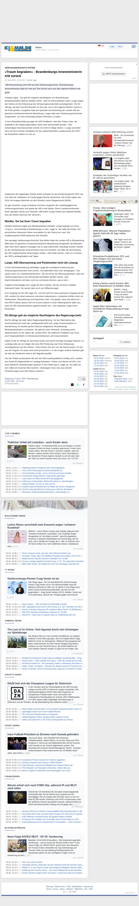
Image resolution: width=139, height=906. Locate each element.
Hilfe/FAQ (78, 889)
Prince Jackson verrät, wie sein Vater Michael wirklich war (46, 553)
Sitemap (49, 886)
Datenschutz (60, 886)
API (85, 889)
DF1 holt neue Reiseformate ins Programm (40, 714)
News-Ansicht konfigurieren (125, 387)
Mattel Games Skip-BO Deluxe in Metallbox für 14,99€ (45, 559)
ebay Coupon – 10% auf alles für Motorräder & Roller (44, 604)
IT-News (10, 569)
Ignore (126, 389)
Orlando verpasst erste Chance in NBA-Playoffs (42, 762)
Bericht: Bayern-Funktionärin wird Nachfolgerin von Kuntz (46, 771)
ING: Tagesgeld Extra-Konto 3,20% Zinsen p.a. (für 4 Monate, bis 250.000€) (54, 607)
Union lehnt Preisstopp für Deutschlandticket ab (42, 470)
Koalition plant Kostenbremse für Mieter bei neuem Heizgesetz (48, 487)
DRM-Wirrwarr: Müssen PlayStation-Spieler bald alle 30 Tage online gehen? (112, 233)
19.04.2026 (119, 358)
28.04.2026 (99, 363)
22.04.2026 (99, 381)
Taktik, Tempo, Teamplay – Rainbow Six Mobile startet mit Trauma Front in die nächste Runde (61, 666)
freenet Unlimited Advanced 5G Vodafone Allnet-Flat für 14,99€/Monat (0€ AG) (55, 609)
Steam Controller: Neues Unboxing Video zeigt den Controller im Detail (52, 669)
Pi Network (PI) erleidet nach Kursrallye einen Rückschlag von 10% (50, 819)
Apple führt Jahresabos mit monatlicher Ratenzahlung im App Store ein (111, 309)
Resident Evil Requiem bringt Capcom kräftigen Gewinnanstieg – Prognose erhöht (56, 658)
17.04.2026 (119, 363)
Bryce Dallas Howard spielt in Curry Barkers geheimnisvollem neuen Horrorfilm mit (56, 709)
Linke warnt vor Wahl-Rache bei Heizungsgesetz (42, 479)
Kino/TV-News (13, 674)
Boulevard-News (15, 516)
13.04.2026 (119, 373)
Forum (55, 889)
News (62, 889)
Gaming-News (13, 620)
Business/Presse (15, 827)
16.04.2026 (119, 365)
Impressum (88, 886)
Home (48, 889)
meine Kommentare (115, 389)
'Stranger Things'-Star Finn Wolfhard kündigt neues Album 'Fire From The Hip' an (56, 556)
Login (112, 46)
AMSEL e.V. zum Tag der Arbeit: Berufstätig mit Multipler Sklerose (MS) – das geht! (57, 867)
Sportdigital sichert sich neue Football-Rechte (41, 712)
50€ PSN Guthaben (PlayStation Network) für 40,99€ (44, 612)
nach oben (129, 892)
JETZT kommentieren (113, 73)
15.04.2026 (119, 368)
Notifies (133, 389)
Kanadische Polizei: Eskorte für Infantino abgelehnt (43, 760)
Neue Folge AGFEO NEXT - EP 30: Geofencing (35, 836)
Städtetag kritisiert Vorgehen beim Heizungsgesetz (43, 468)
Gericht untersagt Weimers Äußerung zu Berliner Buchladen (47, 489)
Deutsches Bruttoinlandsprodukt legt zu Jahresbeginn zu (46, 492)
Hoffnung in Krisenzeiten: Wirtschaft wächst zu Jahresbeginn (47, 481)
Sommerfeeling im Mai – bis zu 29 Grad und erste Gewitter (46, 473)
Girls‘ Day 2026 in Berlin (32, 862)
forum (134, 78)
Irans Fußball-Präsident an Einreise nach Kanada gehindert (43, 734)
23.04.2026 (99, 379)
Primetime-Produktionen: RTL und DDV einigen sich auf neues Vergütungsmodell (111, 259)
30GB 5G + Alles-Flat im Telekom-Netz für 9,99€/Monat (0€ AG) (49, 615)
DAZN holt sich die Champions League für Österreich (39, 683)
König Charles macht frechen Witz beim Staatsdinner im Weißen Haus (111, 284)
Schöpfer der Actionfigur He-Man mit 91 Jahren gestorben (112, 176)
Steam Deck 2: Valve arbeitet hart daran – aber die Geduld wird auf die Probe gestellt (58, 661)
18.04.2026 (119, 361)
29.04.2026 (99, 361)
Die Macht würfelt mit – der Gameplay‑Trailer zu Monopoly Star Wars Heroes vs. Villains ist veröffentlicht (66, 663)
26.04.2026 (99, 371)
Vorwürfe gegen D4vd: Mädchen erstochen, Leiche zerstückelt (110, 153)
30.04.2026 (99, 358)
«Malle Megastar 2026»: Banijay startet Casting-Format (45, 717)
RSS (91, 889)
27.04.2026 (99, 365)
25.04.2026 (99, 374)
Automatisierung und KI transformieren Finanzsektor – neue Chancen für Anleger (56, 822)
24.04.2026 (99, 376)
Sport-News (12, 725)
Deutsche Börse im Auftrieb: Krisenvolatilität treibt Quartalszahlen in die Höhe (54, 811)
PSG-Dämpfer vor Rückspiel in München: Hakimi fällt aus (46, 768)
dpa (34, 80)
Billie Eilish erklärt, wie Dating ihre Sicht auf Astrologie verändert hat (50, 564)
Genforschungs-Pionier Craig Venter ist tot (33, 578)
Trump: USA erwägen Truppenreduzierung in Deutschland (112, 209)
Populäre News (121, 379)
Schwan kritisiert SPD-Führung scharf (113, 132)
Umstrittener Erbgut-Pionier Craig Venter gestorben (43, 476)
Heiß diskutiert (121, 381)
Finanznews (12, 776)
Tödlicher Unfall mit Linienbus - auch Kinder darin (37, 442)
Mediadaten (77, 886)
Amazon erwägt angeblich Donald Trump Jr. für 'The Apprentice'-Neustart (53, 561)
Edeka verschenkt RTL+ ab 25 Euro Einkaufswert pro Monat (47, 720)
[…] (8, 461)
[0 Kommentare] (11, 383)
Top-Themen (12, 433)
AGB (69, 886)
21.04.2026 (99, 384)
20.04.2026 (99, 386)
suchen (125, 342)
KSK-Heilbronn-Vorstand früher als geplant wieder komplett (47, 817)
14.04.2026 (119, 370)
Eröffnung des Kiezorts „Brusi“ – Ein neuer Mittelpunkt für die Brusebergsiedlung (56, 870)
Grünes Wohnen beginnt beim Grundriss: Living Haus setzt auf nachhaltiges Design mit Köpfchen (63, 873)
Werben (69, 889)
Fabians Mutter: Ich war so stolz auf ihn (38, 484)
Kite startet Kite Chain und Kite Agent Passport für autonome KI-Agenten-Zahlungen (57, 814)
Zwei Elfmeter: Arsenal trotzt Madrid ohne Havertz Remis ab (47, 765)
